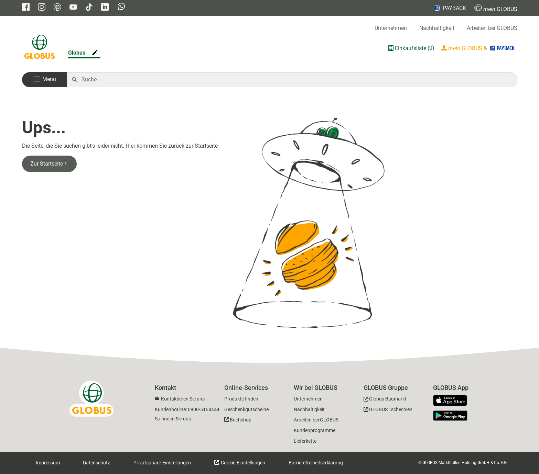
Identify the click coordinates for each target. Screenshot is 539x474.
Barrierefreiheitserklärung (316, 462)
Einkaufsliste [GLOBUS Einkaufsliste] (410, 48)
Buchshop (240, 419)
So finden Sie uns (173, 418)
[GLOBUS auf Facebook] (26, 7)
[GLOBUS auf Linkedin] (105, 7)
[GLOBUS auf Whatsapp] (121, 8)
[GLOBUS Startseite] (39, 48)
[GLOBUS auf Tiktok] (89, 7)
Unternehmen (391, 28)
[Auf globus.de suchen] (295, 79)
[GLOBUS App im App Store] (452, 401)
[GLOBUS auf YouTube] (73, 7)
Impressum (48, 462)
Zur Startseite (49, 163)
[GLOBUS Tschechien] (388, 410)
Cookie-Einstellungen (242, 462)
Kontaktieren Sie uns (183, 399)
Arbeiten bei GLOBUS (492, 28)
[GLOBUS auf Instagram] (41, 7)
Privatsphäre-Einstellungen (162, 462)
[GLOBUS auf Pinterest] (57, 7)
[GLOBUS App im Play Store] (450, 415)
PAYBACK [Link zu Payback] (449, 8)
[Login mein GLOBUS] (478, 48)
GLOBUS (495, 8)
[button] (44, 79)
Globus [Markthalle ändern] (76, 52)
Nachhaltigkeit (436, 28)
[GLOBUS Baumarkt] (385, 400)
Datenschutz (96, 462)
